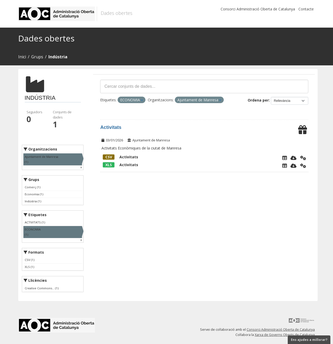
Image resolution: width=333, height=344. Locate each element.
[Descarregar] (294, 158)
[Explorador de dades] (284, 158)
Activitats (110, 127)
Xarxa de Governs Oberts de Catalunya (285, 335)
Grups (37, 57)
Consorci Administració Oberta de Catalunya (258, 9)
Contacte (306, 9)
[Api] (303, 158)
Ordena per (258, 100)
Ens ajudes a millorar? (309, 339)
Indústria (57, 57)
